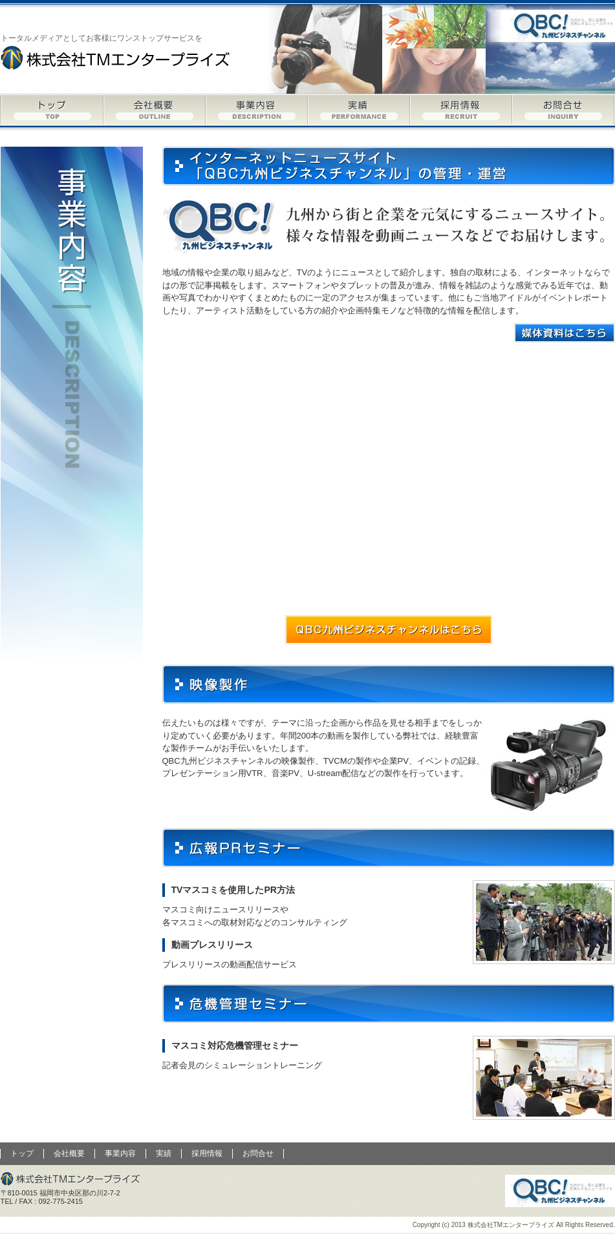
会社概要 (154, 110)
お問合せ (563, 110)
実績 (359, 110)
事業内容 (257, 110)
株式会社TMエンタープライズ (117, 57)
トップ (52, 110)
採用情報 (461, 110)
